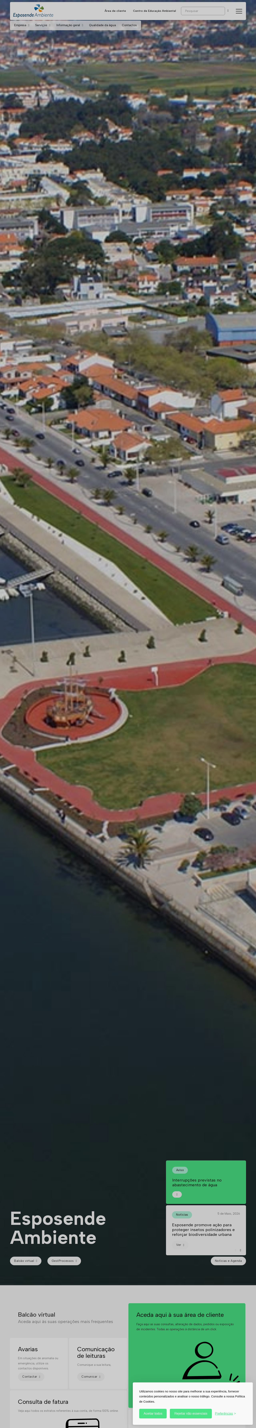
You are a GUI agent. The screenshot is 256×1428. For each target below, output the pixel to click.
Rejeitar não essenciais (190, 1413)
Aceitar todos (153, 1413)
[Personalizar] (225, 1413)
